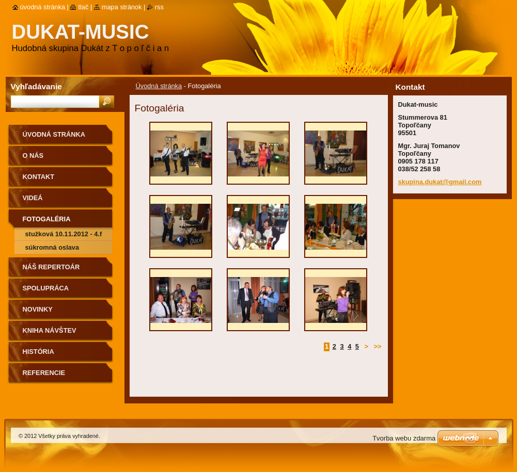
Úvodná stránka (159, 86)
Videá (33, 198)
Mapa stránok (122, 7)
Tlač (83, 7)
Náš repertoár (51, 267)
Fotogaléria (47, 219)
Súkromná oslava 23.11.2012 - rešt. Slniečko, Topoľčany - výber (58, 248)
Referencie (44, 373)
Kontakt (39, 177)
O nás (33, 155)
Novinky (38, 309)
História (38, 351)
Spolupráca (46, 288)
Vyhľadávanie (36, 86)
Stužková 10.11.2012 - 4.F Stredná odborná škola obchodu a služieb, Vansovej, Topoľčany (63, 235)
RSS (159, 7)
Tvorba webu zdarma (403, 438)
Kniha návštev (49, 330)
